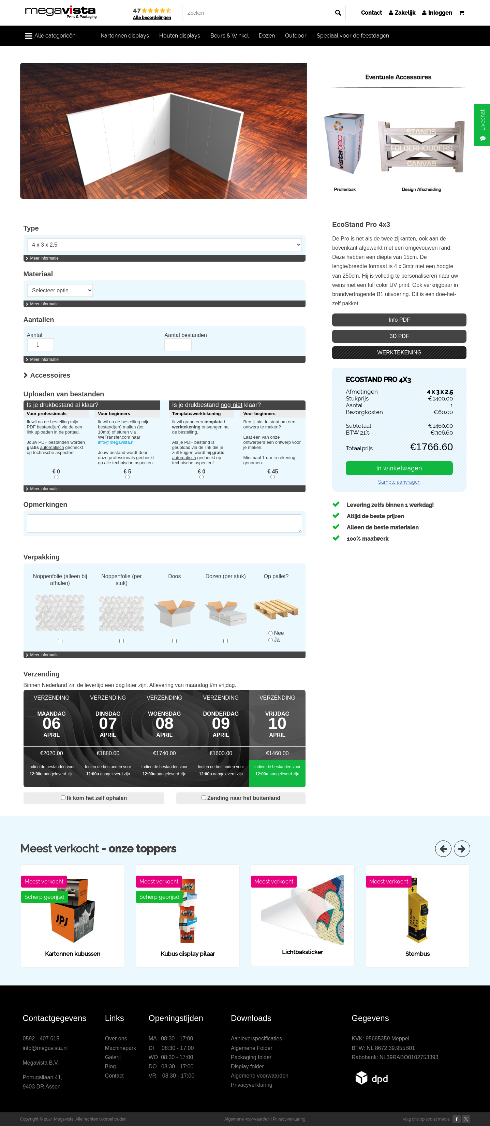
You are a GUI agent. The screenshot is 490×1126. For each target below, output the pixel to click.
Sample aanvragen (399, 482)
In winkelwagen (399, 468)
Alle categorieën (50, 36)
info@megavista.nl (116, 442)
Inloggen (437, 13)
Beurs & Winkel (229, 35)
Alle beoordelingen (152, 17)
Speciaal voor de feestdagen (353, 35)
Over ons (116, 1038)
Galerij (113, 1057)
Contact (371, 13)
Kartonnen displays (125, 35)
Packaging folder (251, 1057)
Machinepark (120, 1048)
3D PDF (399, 336)
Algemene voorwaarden (259, 1076)
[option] (245, 131)
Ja (274, 640)
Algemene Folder (251, 1048)
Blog (110, 1066)
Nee (276, 633)
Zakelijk (402, 13)
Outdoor (296, 35)
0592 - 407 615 (41, 1038)
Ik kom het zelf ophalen (94, 798)
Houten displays (179, 35)
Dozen (267, 35)
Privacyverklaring (251, 1085)
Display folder (247, 1066)
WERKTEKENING (399, 352)
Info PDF (399, 320)
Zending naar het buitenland (241, 798)
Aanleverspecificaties (256, 1038)
